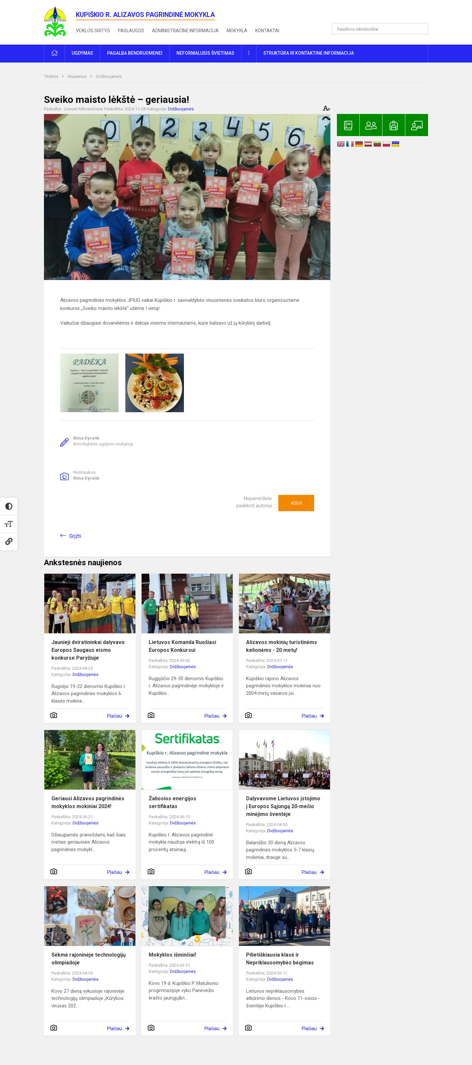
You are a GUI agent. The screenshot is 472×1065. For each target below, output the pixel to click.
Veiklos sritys (93, 30)
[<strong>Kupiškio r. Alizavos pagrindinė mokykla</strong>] (60, 21)
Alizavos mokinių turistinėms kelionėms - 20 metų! (281, 646)
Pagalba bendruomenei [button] (134, 53)
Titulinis (51, 76)
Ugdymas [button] (82, 53)
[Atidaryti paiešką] (421, 28)
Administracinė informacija (185, 30)
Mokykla (237, 30)
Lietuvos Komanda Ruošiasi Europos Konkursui (182, 646)
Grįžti (75, 536)
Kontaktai (267, 30)
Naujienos (78, 76)
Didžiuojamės (109, 76)
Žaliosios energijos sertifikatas (172, 802)
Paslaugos (131, 30)
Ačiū (296, 503)
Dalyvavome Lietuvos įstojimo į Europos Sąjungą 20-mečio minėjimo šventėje (283, 806)
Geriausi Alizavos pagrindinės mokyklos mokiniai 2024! (87, 802)
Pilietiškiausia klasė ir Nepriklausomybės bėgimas (280, 959)
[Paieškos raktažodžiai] (380, 28)
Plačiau (114, 716)
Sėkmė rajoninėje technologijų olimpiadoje (88, 959)
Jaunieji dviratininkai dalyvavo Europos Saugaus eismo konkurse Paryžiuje (88, 650)
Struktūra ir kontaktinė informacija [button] (308, 53)
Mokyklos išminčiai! (172, 955)
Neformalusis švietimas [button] (205, 53)
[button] (383, 14)
